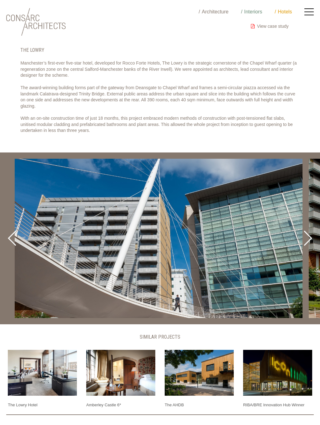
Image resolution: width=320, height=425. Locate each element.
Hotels (285, 11)
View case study (270, 26)
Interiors (253, 11)
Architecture (215, 11)
